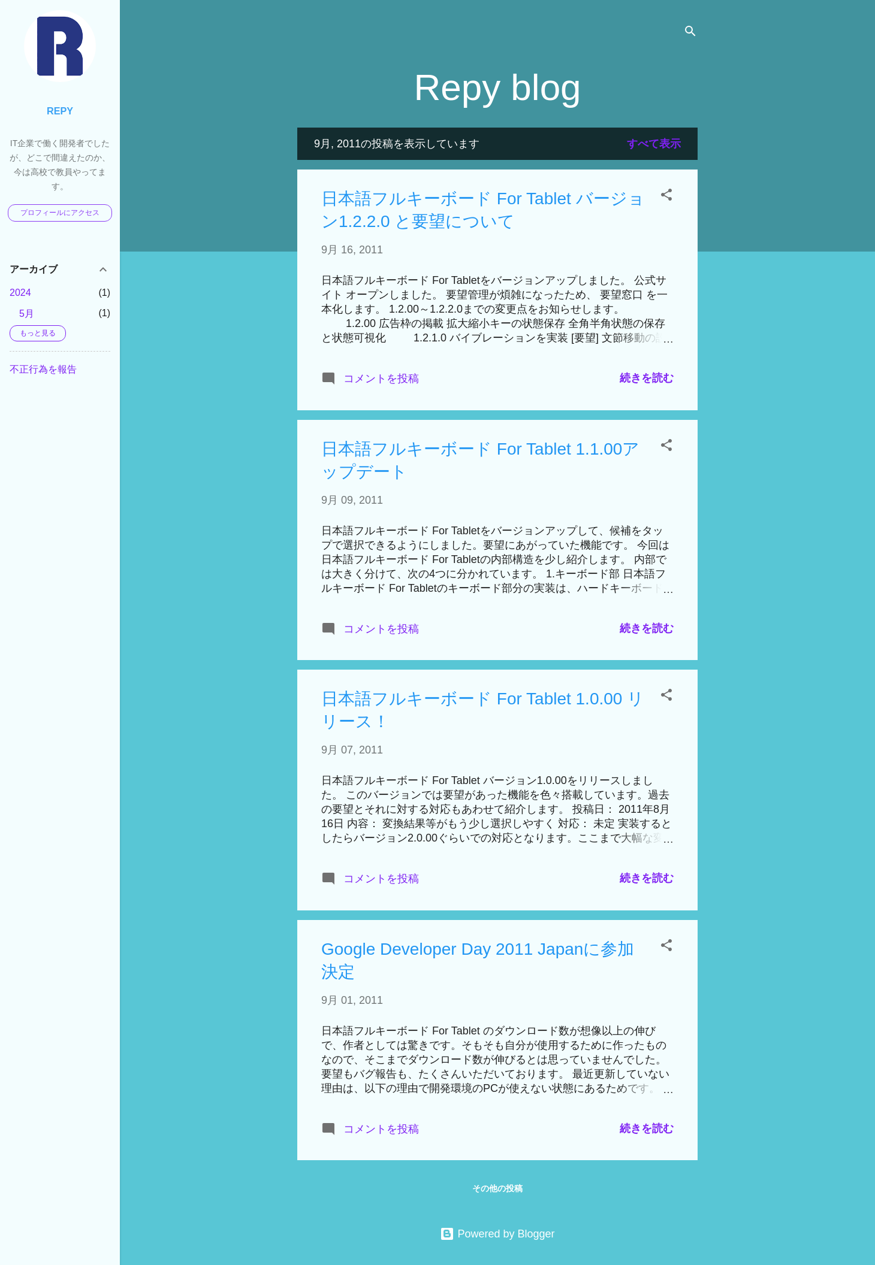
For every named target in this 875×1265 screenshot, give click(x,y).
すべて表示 (654, 144)
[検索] (690, 32)
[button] (666, 196)
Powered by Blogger (497, 1234)
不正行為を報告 (43, 369)
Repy (60, 110)
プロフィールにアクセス (59, 212)
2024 (20, 293)
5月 (26, 313)
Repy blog (497, 87)
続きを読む (647, 378)
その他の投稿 (497, 1188)
